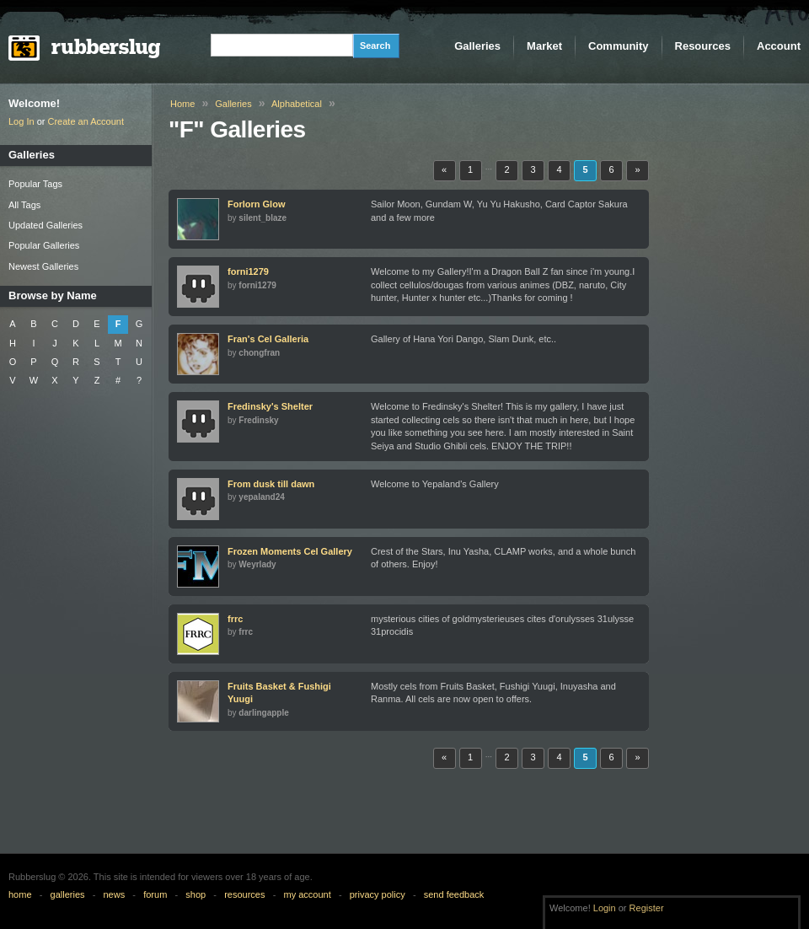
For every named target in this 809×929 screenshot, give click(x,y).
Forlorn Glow (256, 204)
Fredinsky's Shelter (270, 406)
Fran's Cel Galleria (268, 339)
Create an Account (86, 121)
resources (244, 894)
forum (155, 894)
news (115, 894)
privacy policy (377, 894)
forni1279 (248, 271)
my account (306, 894)
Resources (703, 46)
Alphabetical (296, 104)
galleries (68, 894)
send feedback (454, 894)
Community (618, 46)
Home (182, 104)
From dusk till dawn (271, 484)
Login (604, 908)
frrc (235, 619)
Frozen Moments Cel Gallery (290, 551)
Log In (21, 121)
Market (544, 46)
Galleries (477, 46)
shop (195, 894)
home (20, 894)
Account (779, 46)
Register (647, 908)
